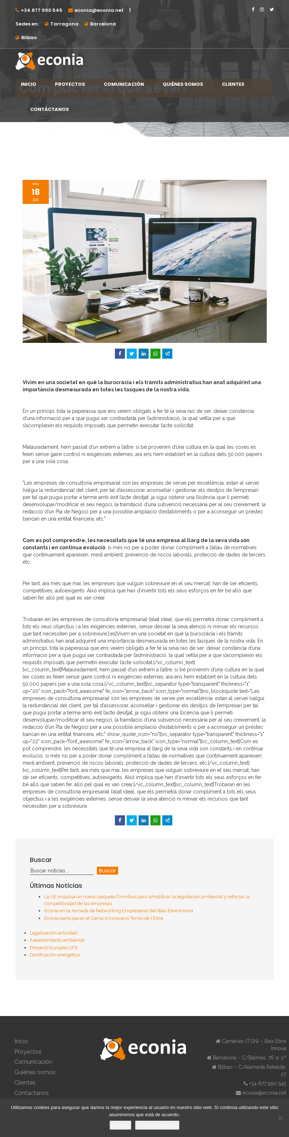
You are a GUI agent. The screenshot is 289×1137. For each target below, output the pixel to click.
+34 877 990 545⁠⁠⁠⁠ (41, 10)
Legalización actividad (53, 933)
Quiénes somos (183, 84)
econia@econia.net (99, 10)
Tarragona (64, 23)
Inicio (28, 84)
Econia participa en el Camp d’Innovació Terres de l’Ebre (103, 918)
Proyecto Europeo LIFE (54, 947)
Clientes (233, 84)
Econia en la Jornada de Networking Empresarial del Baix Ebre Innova (118, 910)
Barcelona (103, 23)
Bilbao (29, 37)
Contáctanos (49, 109)
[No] (280, 1118)
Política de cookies (157, 1125)
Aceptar (120, 1125)
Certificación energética (55, 954)
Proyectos (70, 84)
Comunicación (124, 84)
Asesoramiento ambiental (57, 940)
